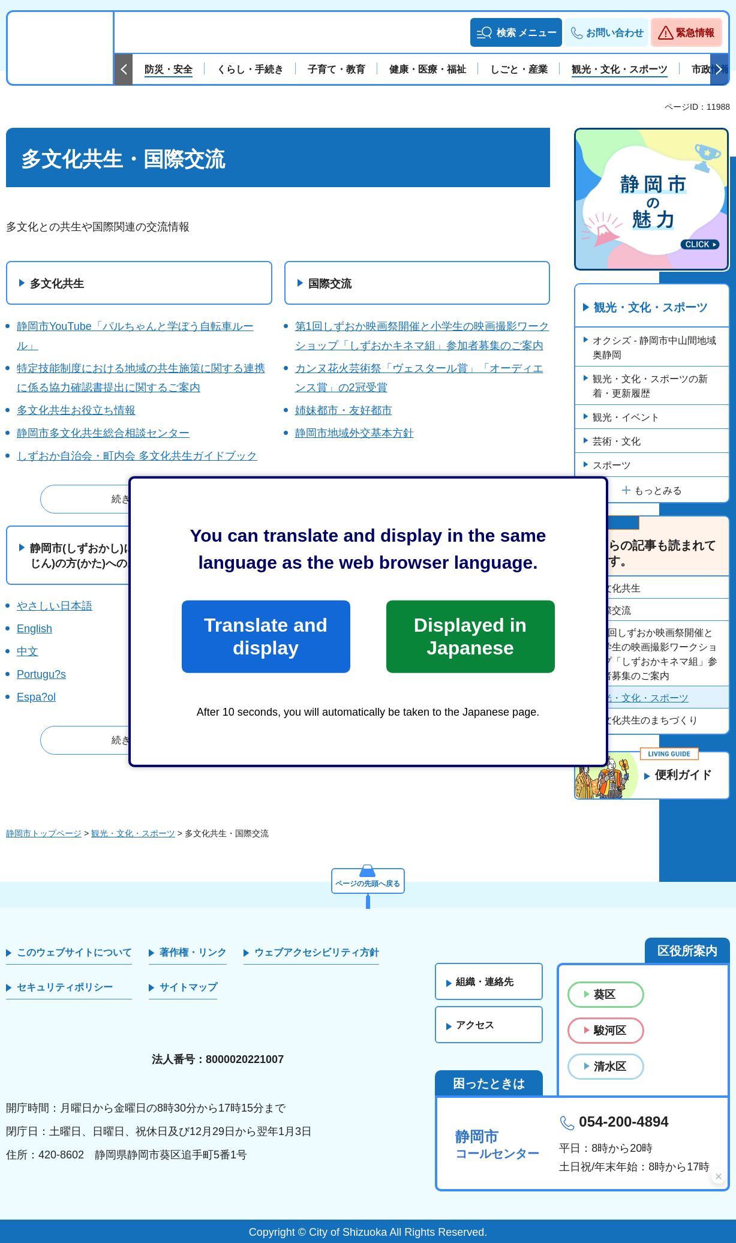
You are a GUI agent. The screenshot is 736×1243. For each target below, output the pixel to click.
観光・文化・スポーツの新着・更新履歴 (650, 386)
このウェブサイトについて (74, 952)
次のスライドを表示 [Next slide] (719, 69)
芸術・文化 (617, 442)
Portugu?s (41, 674)
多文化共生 (57, 284)
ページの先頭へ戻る (368, 882)
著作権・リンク (193, 952)
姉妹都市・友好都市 (343, 410)
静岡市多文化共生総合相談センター (103, 433)
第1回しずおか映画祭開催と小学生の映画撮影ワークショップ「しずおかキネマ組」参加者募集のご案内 (655, 654)
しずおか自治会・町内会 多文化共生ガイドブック (137, 456)
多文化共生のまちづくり (645, 721)
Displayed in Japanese (470, 636)
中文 (27, 651)
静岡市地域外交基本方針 (354, 433)
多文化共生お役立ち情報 (76, 410)
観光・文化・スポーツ (654, 307)
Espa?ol (36, 697)
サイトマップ (188, 987)
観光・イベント (626, 418)
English (34, 629)
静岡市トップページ (44, 833)
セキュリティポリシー (65, 987)
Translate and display (266, 636)
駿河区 (610, 1031)
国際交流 (330, 284)
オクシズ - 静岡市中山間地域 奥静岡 (654, 348)
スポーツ (612, 466)
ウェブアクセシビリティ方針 (316, 952)
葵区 (604, 995)
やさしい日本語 (54, 606)
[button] (516, 32)
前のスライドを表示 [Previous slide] (124, 69)
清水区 (610, 1067)
